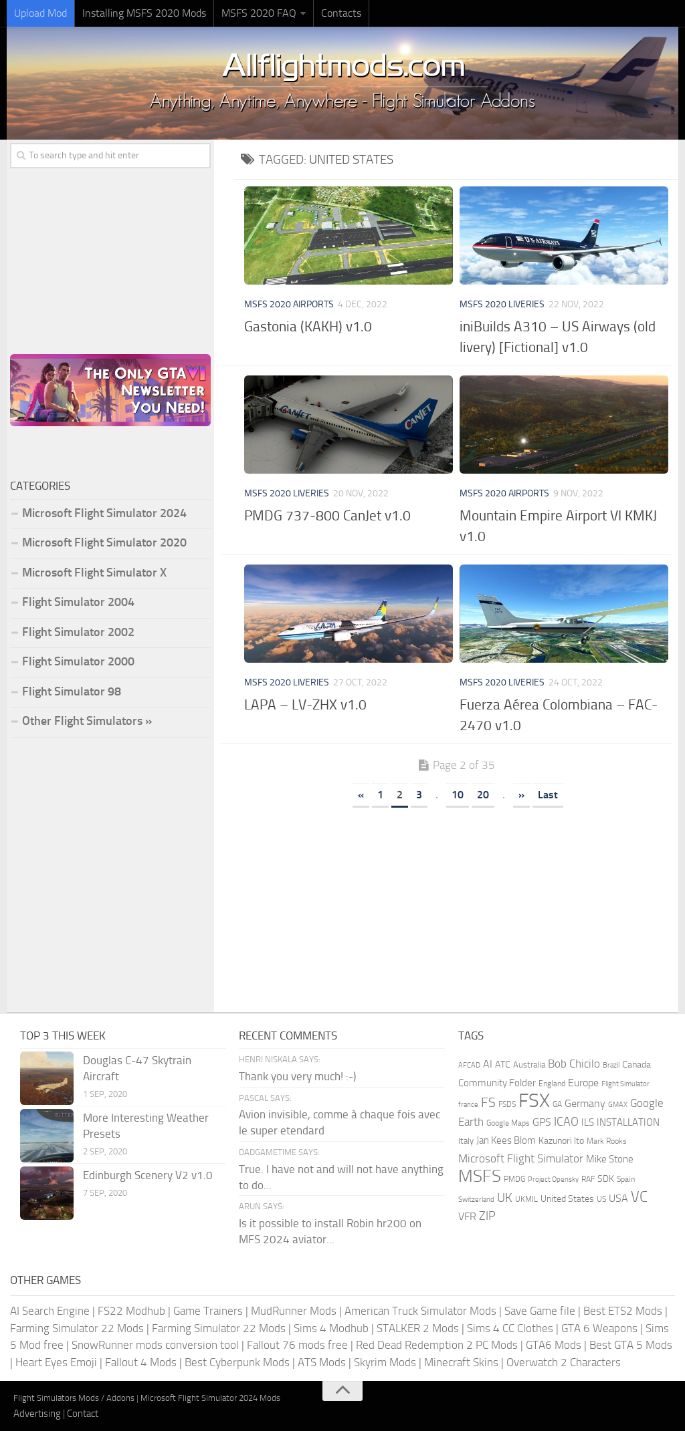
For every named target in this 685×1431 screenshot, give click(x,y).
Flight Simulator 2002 (78, 632)
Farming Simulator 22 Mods (77, 1328)
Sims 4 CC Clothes (510, 1328)
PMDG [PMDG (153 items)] (514, 1179)
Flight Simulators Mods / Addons (73, 1398)
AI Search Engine (50, 1310)
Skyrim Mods (385, 1362)
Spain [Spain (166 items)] (626, 1179)
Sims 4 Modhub (331, 1328)
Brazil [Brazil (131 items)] (611, 1065)
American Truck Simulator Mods (420, 1310)
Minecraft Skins (461, 1362)
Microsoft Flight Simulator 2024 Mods (210, 1398)
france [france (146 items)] (468, 1104)
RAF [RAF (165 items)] (588, 1179)
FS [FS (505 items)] (488, 1102)
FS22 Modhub (131, 1310)
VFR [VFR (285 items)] (467, 1216)
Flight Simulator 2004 (78, 602)
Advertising (37, 1414)
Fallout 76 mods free (297, 1345)
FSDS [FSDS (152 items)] (507, 1104)
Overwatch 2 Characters (563, 1362)
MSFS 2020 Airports (289, 304)
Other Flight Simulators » (87, 720)
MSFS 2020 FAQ (258, 13)
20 (483, 794)
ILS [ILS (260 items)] (587, 1122)
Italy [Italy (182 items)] (466, 1141)
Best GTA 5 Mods (630, 1345)
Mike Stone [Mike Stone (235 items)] (609, 1159)
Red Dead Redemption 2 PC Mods (437, 1345)
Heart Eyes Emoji (56, 1362)
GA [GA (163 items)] (557, 1104)
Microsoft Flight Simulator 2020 (104, 542)
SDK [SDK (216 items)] (605, 1178)
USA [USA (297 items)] (618, 1198)
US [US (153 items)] (601, 1199)
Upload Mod (40, 13)
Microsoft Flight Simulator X (94, 572)
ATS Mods (322, 1362)
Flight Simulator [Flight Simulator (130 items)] (625, 1084)
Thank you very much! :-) (297, 1076)
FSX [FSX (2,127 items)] (534, 1100)
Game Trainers (208, 1310)
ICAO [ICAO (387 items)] (566, 1121)
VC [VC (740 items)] (639, 1197)
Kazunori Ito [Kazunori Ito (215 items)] (561, 1140)
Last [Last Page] (548, 794)
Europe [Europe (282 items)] (583, 1082)
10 (458, 794)
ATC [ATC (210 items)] (502, 1064)
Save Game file (539, 1310)
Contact (82, 1414)
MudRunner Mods (293, 1310)
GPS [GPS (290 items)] (541, 1122)
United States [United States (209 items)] (567, 1199)
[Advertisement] (456, 905)
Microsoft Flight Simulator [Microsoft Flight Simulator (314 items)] (520, 1158)
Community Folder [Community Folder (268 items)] (497, 1083)
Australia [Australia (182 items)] (529, 1065)
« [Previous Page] (361, 794)
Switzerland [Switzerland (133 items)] (476, 1199)
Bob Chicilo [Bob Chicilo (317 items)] (574, 1064)
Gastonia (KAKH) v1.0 (308, 326)
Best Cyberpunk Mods (237, 1362)
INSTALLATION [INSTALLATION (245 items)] (628, 1122)
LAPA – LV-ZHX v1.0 (305, 704)
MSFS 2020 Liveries (502, 304)
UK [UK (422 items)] (504, 1197)
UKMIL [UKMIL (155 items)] (526, 1199)
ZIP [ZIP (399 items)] (487, 1216)
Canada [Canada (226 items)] (636, 1064)
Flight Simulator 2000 (78, 661)
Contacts (341, 13)
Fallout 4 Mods (141, 1362)
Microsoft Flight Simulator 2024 (104, 513)
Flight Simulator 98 (71, 691)
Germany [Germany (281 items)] (585, 1103)
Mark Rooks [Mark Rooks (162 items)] (607, 1141)
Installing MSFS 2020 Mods (144, 13)
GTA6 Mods (553, 1345)
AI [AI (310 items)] (487, 1064)
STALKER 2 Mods (418, 1328)
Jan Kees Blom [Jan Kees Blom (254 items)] (506, 1140)
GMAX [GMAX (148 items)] (617, 1104)
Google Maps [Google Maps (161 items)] (508, 1123)
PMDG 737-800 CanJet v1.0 (327, 515)
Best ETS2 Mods (622, 1310)
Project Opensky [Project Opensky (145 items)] (553, 1179)
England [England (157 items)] (552, 1083)
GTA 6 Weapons (599, 1328)
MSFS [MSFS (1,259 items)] (479, 1176)
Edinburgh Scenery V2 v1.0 (148, 1175)
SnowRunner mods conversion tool (155, 1345)
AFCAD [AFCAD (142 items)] (469, 1065)
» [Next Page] (521, 794)
